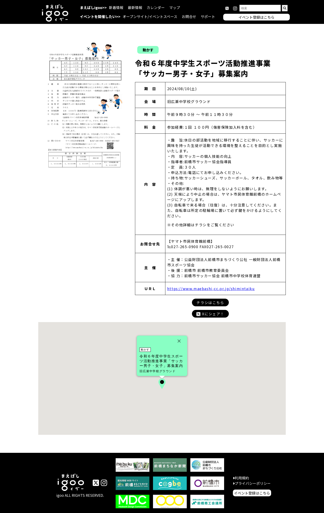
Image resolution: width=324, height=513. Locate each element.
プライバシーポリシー (253, 483)
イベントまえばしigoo (71, 483)
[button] (162, 383)
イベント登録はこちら (252, 493)
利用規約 (242, 478)
